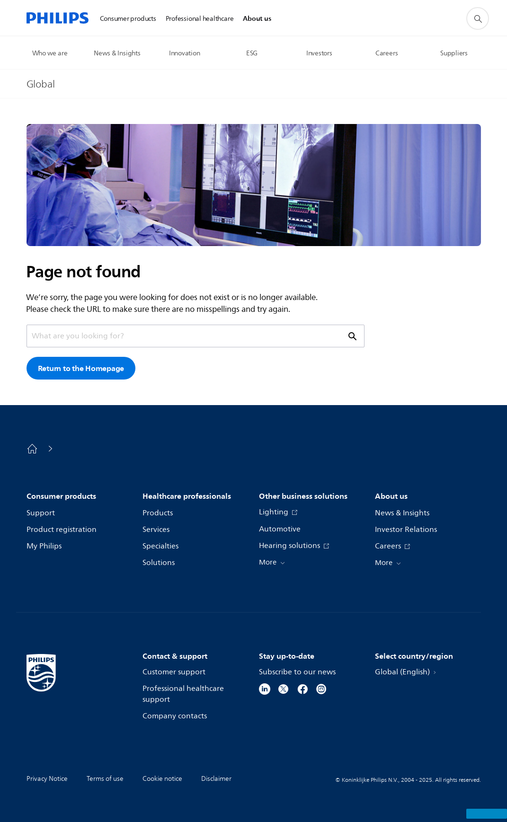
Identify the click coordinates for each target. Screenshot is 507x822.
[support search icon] (477, 18)
